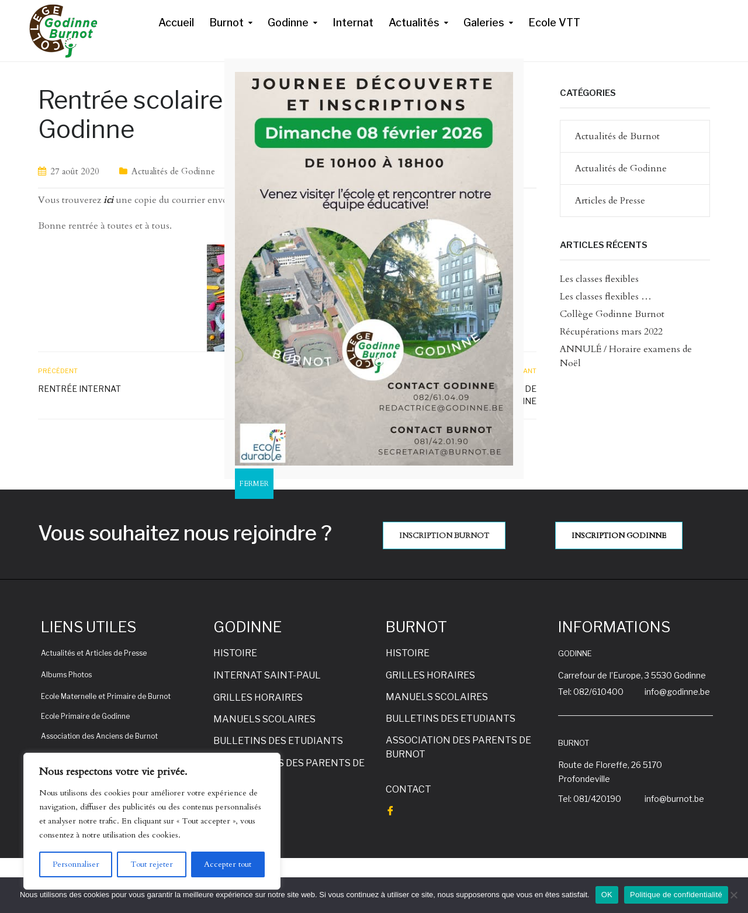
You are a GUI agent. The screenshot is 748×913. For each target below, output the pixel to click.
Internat (353, 22)
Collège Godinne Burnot (612, 314)
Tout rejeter (151, 864)
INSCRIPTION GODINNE (619, 535)
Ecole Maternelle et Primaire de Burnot (106, 696)
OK (606, 894)
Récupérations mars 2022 (611, 331)
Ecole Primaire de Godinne (85, 716)
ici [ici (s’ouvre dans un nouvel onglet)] (108, 200)
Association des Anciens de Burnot (99, 736)
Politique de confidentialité (676, 894)
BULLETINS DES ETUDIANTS (278, 740)
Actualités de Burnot (617, 136)
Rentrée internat (79, 389)
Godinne (288, 22)
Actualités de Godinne (173, 171)
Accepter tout (227, 864)
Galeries (483, 22)
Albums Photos (66, 674)
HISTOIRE (235, 653)
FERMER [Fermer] (254, 483)
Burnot (226, 22)
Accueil (176, 22)
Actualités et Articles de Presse (94, 653)
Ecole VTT (554, 22)
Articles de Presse (610, 200)
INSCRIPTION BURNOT (444, 535)
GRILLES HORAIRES (258, 697)
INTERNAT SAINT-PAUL (267, 675)
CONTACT (408, 789)
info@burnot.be (674, 799)
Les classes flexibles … (606, 296)
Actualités (414, 22)
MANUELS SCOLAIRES (264, 719)
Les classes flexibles (599, 279)
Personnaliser (76, 864)
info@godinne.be (677, 692)
